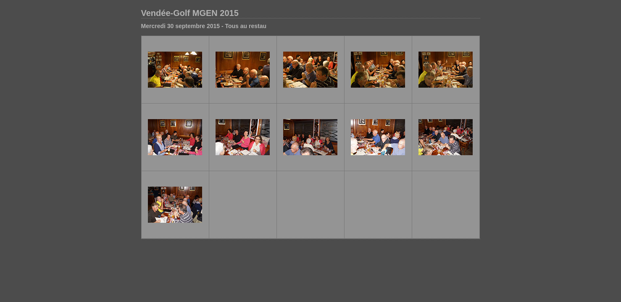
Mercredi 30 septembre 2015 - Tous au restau (204, 26)
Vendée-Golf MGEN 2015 (190, 13)
